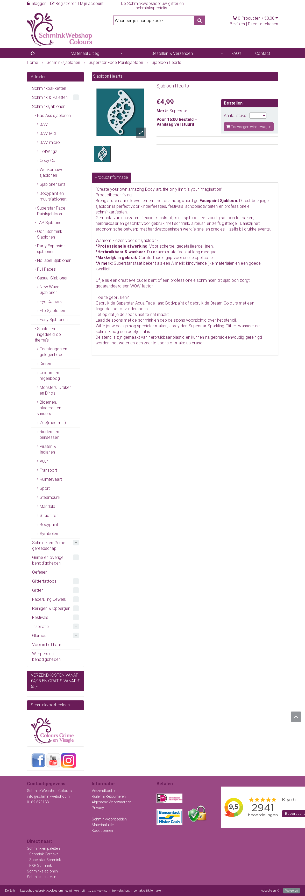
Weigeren (291, 890)
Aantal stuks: (235, 115)
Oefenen (40, 572)
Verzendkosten (104, 791)
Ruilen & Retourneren (109, 796)
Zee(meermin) (53, 422)
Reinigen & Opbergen (51, 608)
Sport (45, 488)
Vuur (44, 461)
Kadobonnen (102, 830)
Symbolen (49, 533)
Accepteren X (270, 890)
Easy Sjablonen (54, 319)
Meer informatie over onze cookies (187, 890)
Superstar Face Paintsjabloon (51, 211)
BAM (44, 124)
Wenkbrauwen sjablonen (53, 172)
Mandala (47, 506)
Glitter (37, 590)
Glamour (40, 635)
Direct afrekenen (263, 23)
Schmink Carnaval (44, 854)
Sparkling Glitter (222, 325)
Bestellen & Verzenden (172, 53)
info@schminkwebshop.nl (48, 796)
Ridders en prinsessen (49, 434)
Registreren (63, 3)
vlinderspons (136, 308)
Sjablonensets (53, 184)
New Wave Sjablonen (50, 289)
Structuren (49, 515)
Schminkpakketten (49, 88)
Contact (262, 53)
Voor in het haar (46, 644)
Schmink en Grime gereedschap (49, 545)
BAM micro (50, 142)
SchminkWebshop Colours (49, 791)
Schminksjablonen (49, 106)
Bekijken (237, 23)
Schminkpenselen (41, 877)
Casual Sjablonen (53, 278)
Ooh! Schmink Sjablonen (49, 234)
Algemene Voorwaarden (112, 802)
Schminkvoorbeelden (109, 819)
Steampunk (50, 497)
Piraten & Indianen (48, 449)
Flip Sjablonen (52, 310)
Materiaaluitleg (104, 825)
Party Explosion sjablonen (51, 248)
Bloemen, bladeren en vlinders (49, 408)
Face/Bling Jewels (49, 599)
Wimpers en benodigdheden (46, 656)
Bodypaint (49, 524)
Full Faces (46, 269)
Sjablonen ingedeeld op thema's (48, 334)
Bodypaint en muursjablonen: (53, 196)
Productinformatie (111, 177)
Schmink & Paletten (50, 97)
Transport (48, 470)
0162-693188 (38, 802)
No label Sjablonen (54, 260)
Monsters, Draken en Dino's (56, 390)
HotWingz (48, 151)
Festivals (40, 617)
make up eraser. (190, 342)
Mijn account (91, 3)
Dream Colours (224, 303)
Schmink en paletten (43, 848)
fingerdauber (107, 308)
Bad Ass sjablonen (54, 115)
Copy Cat (48, 160)
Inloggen (37, 3)
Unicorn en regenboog (50, 375)
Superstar (178, 110)
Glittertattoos (44, 581)
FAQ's (236, 53)
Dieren (45, 363)
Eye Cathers (51, 301)
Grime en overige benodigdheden (48, 560)
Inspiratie (40, 626)
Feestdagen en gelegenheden (53, 351)
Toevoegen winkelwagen (248, 126)
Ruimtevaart (51, 479)
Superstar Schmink (45, 860)
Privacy (98, 808)
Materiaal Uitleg (85, 53)
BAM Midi (48, 133)
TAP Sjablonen (50, 222)
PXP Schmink (40, 865)
